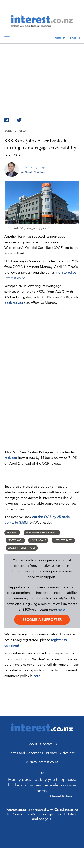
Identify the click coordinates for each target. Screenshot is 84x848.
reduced (10, 458)
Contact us (48, 744)
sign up (59, 38)
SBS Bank (12, 532)
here (61, 609)
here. (37, 676)
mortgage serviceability (42, 532)
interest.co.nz (16, 810)
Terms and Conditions (26, 753)
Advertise (67, 753)
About (32, 744)
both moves (13, 302)
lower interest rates (22, 548)
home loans (38, 540)
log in (75, 38)
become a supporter (42, 619)
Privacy (51, 753)
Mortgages (15, 540)
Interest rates (63, 540)
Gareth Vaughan (35, 172)
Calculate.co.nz (66, 810)
